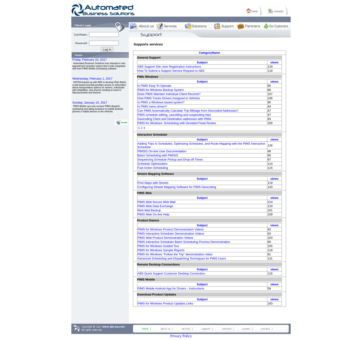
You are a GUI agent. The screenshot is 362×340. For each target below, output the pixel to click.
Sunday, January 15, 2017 (89, 102)
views (274, 62)
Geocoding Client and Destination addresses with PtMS (174, 119)
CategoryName (209, 52)
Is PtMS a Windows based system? (161, 102)
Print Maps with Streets (153, 183)
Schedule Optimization (153, 163)
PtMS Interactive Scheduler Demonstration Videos (171, 233)
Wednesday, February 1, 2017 (92, 78)
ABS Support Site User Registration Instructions (169, 66)
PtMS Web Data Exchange (155, 206)
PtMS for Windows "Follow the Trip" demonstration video (175, 254)
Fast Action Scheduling (153, 168)
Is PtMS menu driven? (152, 106)
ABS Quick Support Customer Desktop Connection (171, 273)
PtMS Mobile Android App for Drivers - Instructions (171, 288)
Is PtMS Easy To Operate (154, 85)
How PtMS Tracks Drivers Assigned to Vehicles (169, 98)
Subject (202, 62)
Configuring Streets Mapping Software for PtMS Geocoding (177, 187)
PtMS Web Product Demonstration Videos (165, 237)
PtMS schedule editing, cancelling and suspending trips (174, 114)
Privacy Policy (181, 336)
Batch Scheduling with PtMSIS (158, 155)
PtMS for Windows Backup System (161, 90)
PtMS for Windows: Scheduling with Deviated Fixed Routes (177, 123)
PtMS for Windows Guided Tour (158, 246)
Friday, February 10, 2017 (89, 59)
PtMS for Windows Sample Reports (161, 250)
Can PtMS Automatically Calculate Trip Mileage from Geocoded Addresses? (188, 110)
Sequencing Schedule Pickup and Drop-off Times (170, 159)
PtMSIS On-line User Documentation (162, 151)
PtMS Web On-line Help (153, 214)
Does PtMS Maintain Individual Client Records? (169, 94)
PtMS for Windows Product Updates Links (165, 303)
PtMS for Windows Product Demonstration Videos (171, 229)
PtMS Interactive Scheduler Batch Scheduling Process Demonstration (184, 242)
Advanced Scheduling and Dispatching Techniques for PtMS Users (182, 258)
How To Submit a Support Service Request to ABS (171, 70)
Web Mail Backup (149, 210)
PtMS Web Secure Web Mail (156, 202)
